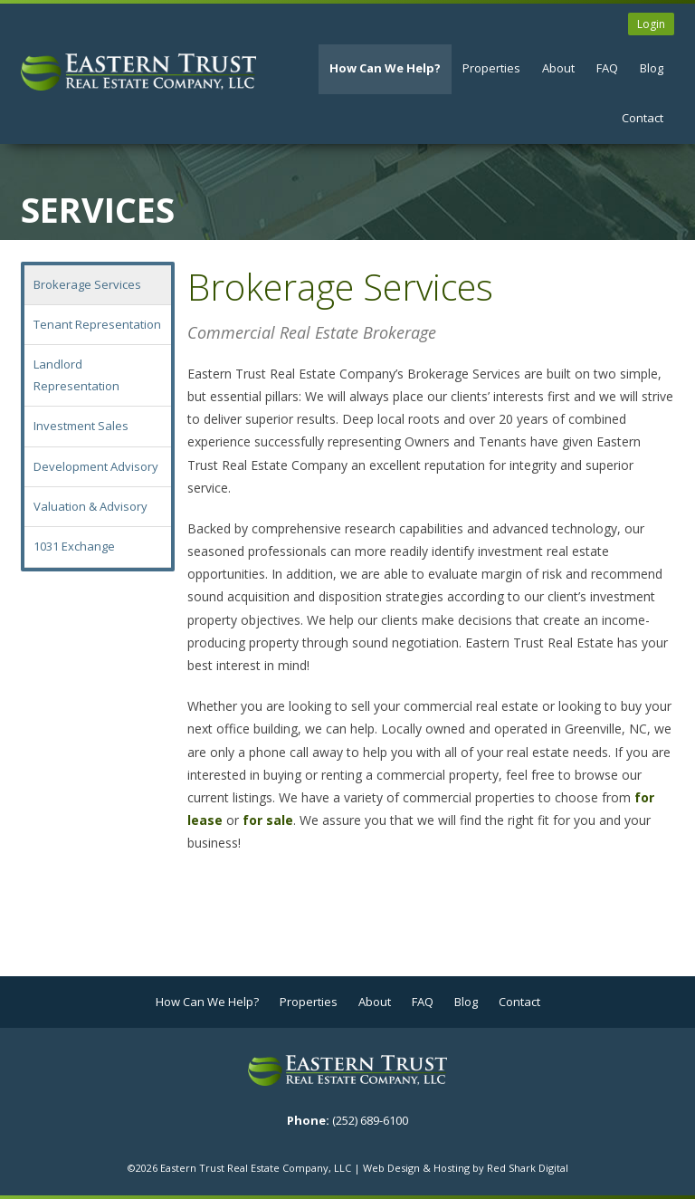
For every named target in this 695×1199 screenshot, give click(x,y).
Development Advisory (95, 466)
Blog (651, 68)
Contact (642, 118)
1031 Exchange (74, 546)
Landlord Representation (76, 374)
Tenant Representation (97, 324)
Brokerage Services (87, 284)
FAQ (607, 68)
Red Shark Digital (527, 1168)
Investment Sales (81, 425)
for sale (268, 820)
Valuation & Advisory (90, 506)
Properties (491, 68)
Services (98, 209)
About (558, 68)
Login (651, 24)
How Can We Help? (385, 68)
